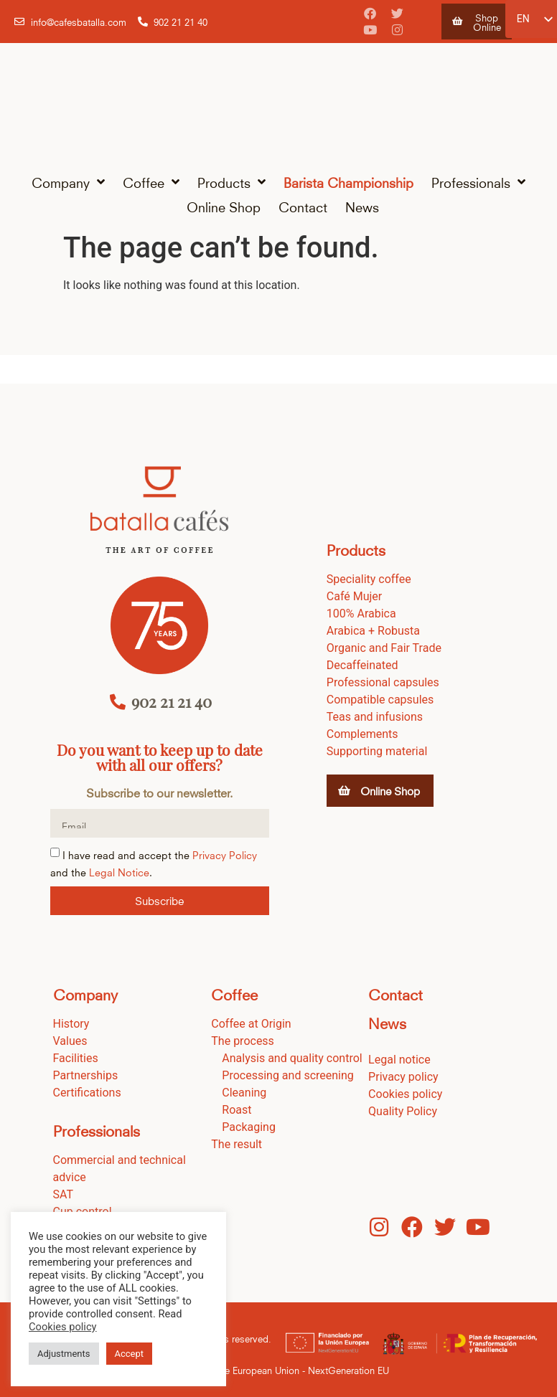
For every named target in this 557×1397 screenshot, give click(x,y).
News (362, 206)
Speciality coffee (369, 579)
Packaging (249, 1127)
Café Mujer (354, 596)
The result (236, 1144)
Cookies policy (405, 1094)
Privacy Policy (224, 853)
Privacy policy (403, 1077)
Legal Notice (119, 870)
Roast (236, 1110)
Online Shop (224, 206)
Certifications (87, 1092)
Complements (362, 734)
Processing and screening (288, 1075)
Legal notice (399, 1059)
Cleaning (244, 1092)
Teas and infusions (375, 717)
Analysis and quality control (292, 1058)
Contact (302, 206)
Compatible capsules (380, 699)
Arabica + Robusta (373, 631)
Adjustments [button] (63, 1353)
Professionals (478, 182)
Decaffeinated (362, 665)
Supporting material (377, 751)
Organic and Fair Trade (384, 648)
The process (242, 1041)
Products (231, 182)
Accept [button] (129, 1353)
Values (70, 1041)
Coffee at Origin (251, 1024)
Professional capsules (383, 682)
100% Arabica (361, 613)
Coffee (151, 182)
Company (68, 182)
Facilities (75, 1058)
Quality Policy (402, 1111)
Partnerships (85, 1075)
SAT (63, 1194)
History (71, 1024)
